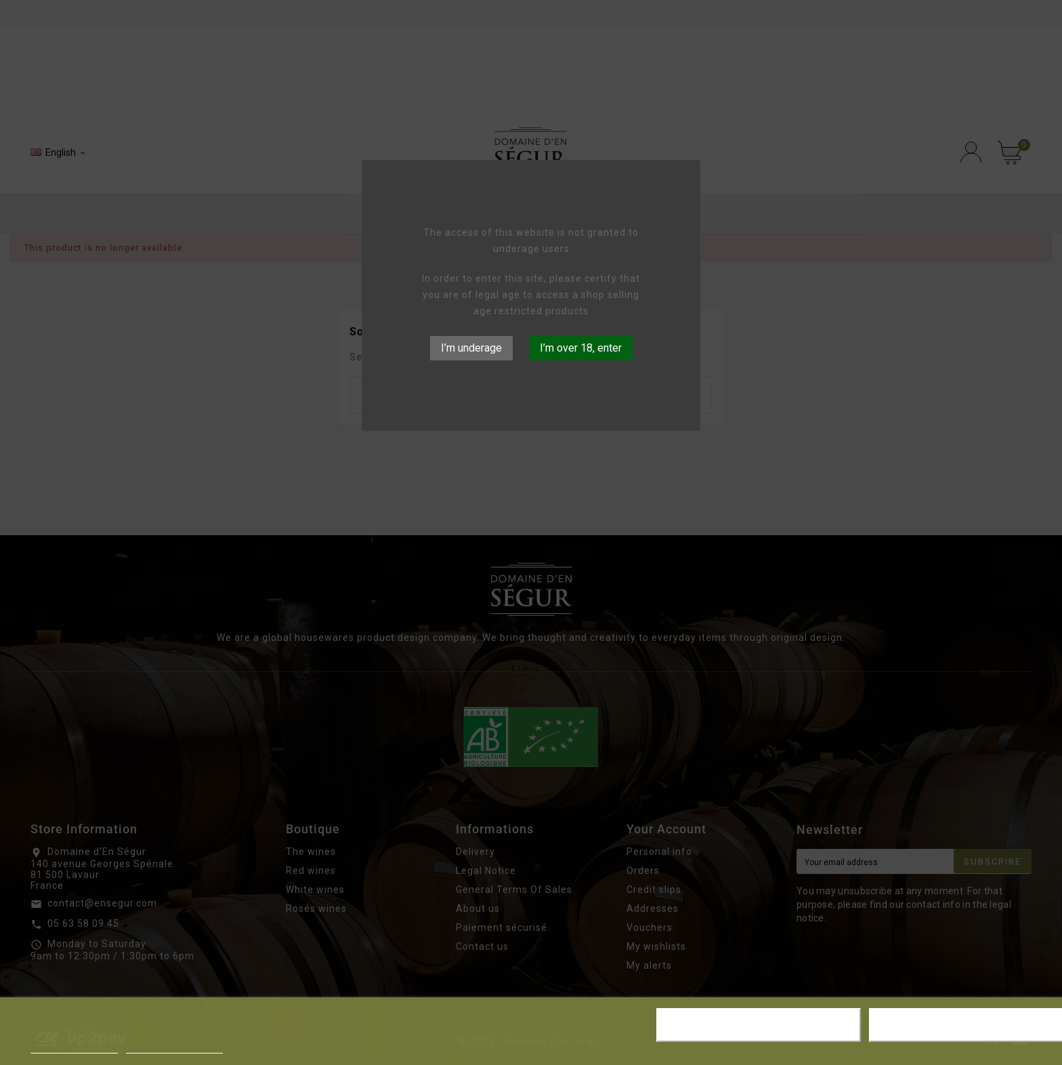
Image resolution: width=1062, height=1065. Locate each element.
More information (74, 1047)
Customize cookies (174, 1047)
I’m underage (471, 347)
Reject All (758, 1025)
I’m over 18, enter (581, 347)
